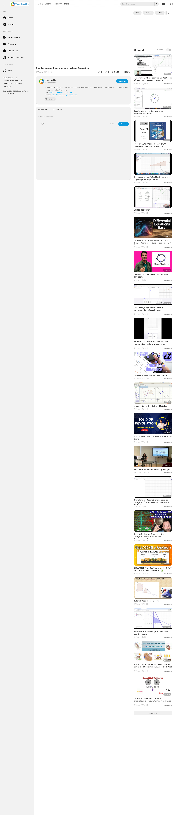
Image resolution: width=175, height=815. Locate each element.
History (58, 3)
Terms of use (13, 78)
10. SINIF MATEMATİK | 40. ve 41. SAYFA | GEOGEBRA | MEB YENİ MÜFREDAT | (150, 145)
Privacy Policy (8, 81)
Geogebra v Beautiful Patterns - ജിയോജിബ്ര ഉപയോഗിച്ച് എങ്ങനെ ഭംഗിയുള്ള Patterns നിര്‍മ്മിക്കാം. (152, 701)
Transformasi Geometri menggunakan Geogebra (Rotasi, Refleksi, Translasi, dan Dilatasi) (152, 502)
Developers (17, 84)
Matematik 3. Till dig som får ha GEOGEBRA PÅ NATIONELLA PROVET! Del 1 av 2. (153, 79)
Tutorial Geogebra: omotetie (147, 601)
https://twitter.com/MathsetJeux (64, 95)
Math (40, 3)
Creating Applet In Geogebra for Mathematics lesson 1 (148, 112)
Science (49, 3)
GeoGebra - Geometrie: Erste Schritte (150, 375)
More (67, 3)
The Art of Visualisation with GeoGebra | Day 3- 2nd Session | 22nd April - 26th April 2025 (153, 667)
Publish (123, 124)
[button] (170, 4)
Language (7, 86)
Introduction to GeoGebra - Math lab (150, 406)
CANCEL (112, 124)
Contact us (7, 84)
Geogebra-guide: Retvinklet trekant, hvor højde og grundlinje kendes (152, 178)
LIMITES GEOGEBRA (142, 210)
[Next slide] (169, 13)
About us (18, 81)
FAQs (5, 78)
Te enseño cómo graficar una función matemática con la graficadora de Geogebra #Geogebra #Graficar (151, 344)
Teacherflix (50, 80)
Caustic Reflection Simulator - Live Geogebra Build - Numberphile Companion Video (149, 536)
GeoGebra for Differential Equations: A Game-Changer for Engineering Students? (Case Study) (152, 243)
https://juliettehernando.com (60, 92)
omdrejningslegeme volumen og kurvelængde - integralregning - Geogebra (148, 310)
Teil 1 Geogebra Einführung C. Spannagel (152, 469)
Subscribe (122, 81)
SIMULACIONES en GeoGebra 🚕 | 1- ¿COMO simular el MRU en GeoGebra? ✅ (153, 569)
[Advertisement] (153, 31)
